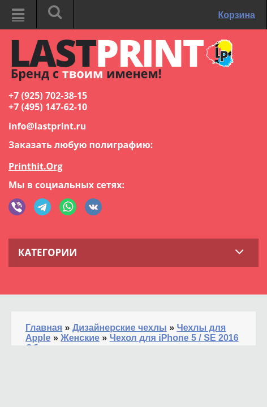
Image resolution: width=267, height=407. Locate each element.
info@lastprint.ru (47, 126)
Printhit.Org (35, 166)
